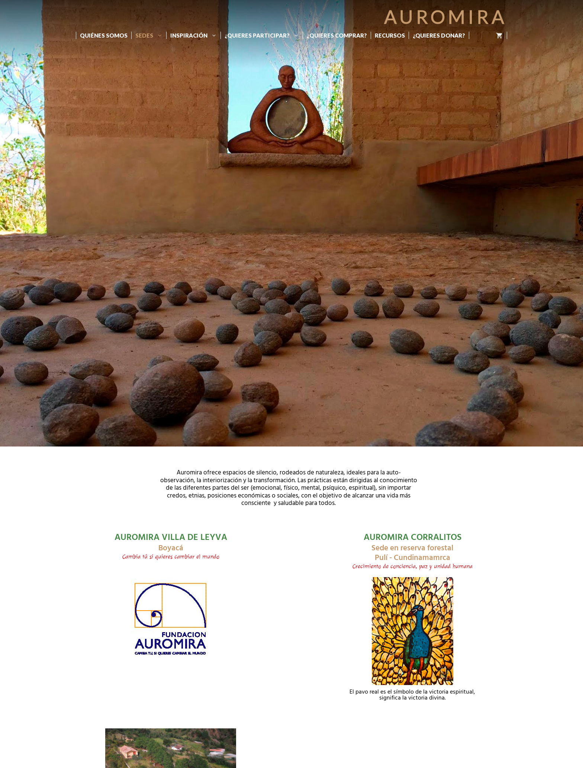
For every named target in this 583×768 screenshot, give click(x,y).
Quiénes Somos (104, 35)
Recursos (390, 35)
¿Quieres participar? (264, 35)
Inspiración (195, 35)
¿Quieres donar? (439, 35)
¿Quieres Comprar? (337, 35)
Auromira (445, 17)
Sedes (150, 35)
